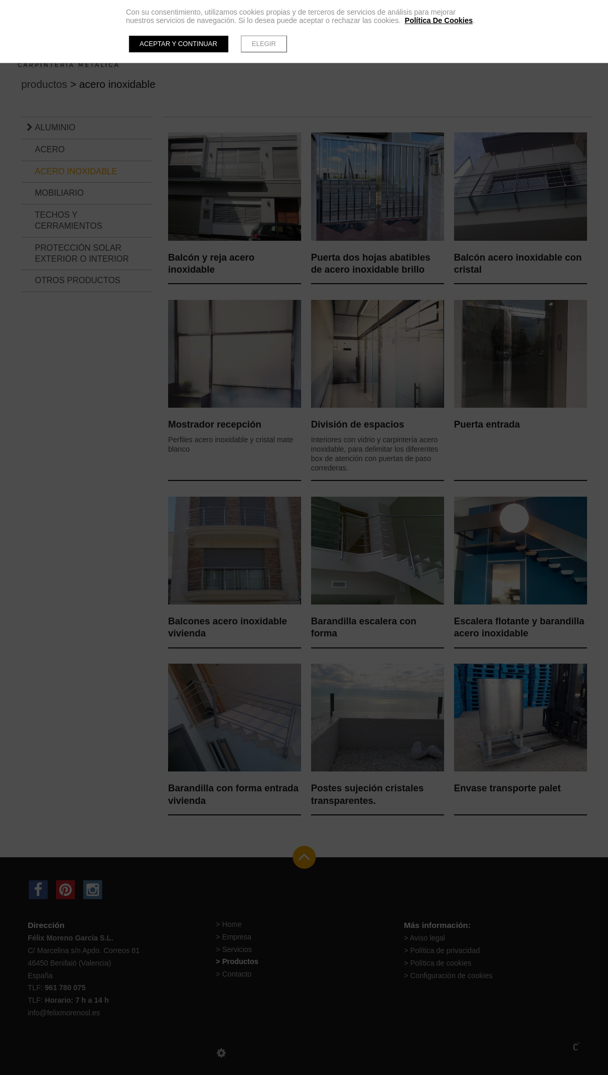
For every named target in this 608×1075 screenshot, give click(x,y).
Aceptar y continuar (178, 44)
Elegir (264, 44)
